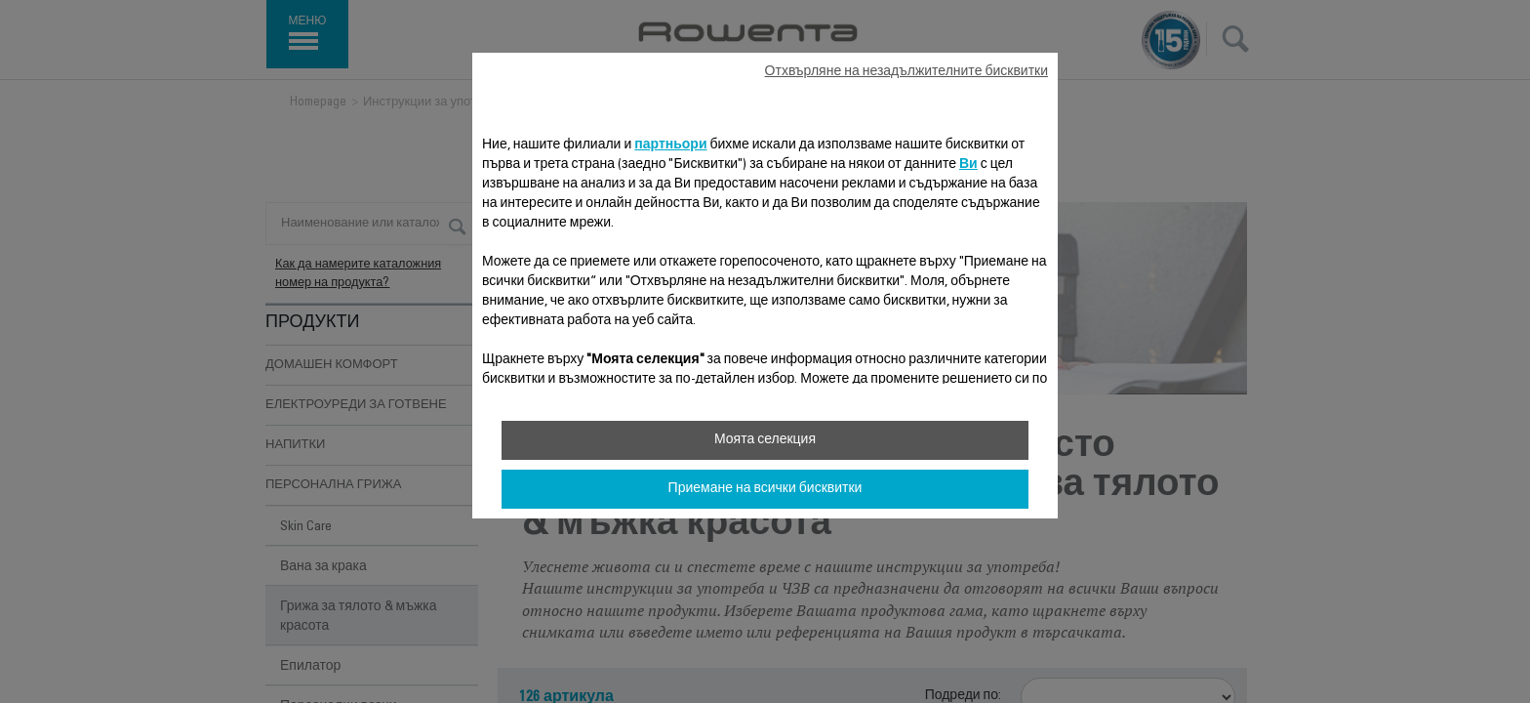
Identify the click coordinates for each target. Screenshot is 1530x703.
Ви (968, 165)
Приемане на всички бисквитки (765, 489)
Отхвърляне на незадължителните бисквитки (906, 72)
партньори (670, 145)
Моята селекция (765, 440)
